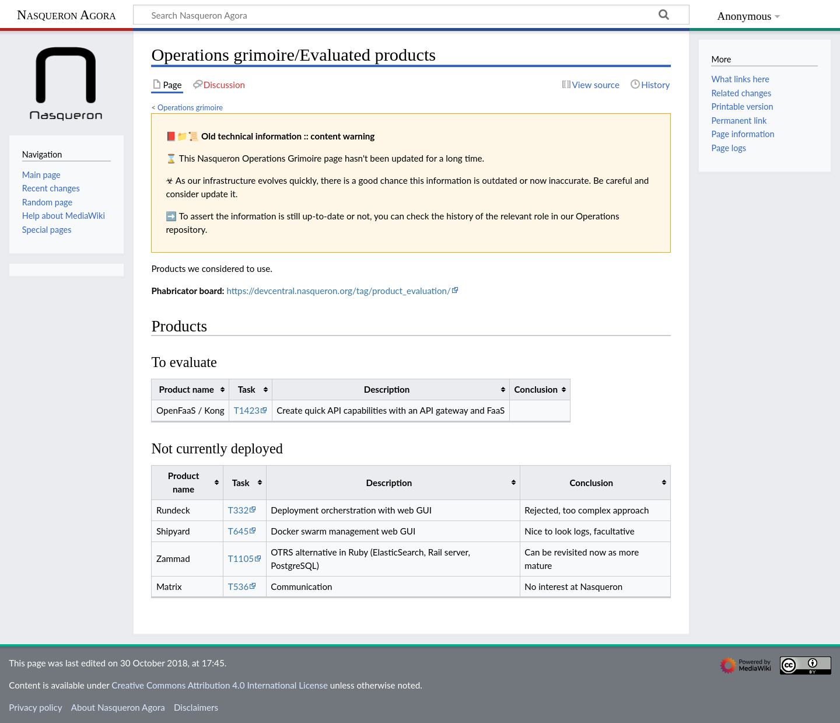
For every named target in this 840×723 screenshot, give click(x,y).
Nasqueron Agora (66, 15)
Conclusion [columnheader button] (536, 389)
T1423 (247, 410)
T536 (238, 586)
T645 (238, 531)
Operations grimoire (190, 107)
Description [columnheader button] (387, 389)
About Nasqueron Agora (118, 707)
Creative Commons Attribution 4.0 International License (219, 685)
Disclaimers (196, 707)
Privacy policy (35, 707)
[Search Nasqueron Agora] (411, 14)
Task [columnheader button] (247, 389)
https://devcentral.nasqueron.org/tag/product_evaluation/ (338, 290)
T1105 (241, 558)
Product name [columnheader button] (186, 389)
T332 (238, 510)
